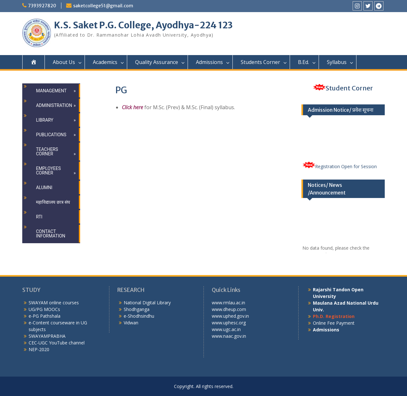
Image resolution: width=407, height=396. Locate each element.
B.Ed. (303, 62)
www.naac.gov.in (229, 336)
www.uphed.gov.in (230, 316)
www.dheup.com (229, 309)
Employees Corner (48, 170)
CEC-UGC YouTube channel (57, 343)
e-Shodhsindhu (139, 316)
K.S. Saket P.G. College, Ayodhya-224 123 (143, 25)
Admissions (209, 62)
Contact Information (50, 233)
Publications (51, 134)
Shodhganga (136, 309)
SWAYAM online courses (54, 303)
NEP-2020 (39, 349)
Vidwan (131, 323)
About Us (64, 62)
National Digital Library (147, 303)
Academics (105, 62)
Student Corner (343, 88)
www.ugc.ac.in (226, 329)
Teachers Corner (47, 151)
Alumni (44, 187)
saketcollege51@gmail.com (103, 6)
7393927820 (42, 6)
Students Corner (260, 62)
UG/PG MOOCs (44, 309)
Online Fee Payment (334, 323)
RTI (39, 216)
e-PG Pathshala (44, 316)
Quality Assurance (156, 62)
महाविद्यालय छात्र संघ (53, 202)
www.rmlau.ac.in (228, 303)
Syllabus (337, 62)
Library (44, 120)
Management (51, 90)
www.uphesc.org (229, 323)
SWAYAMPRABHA (47, 336)
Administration (54, 105)
